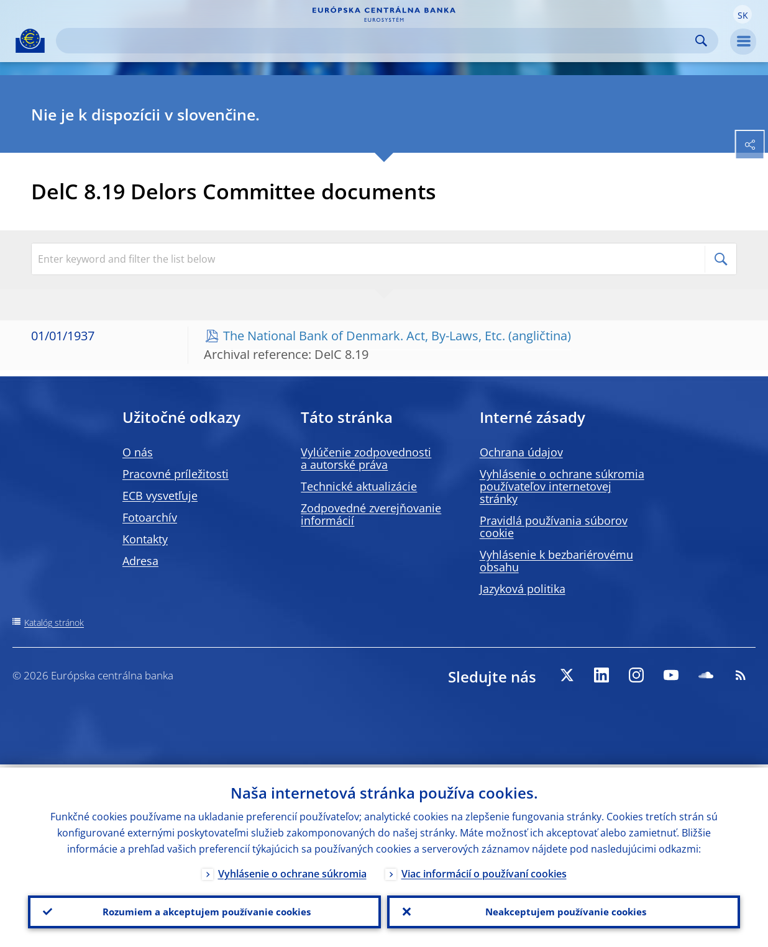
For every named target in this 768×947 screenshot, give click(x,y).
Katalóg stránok (54, 622)
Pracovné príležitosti (175, 473)
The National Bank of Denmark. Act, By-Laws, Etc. (364, 335)
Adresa (140, 560)
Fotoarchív (149, 517)
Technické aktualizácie (359, 486)
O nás (137, 452)
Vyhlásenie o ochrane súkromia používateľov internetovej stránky (562, 486)
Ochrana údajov (521, 452)
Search (701, 41)
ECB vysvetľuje (160, 495)
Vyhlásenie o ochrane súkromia (292, 870)
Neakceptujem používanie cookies (564, 910)
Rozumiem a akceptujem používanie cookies (204, 910)
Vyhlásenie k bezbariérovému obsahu (556, 560)
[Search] (377, 41)
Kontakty (145, 539)
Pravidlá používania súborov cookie (554, 526)
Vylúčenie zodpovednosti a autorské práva (366, 458)
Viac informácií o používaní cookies (484, 870)
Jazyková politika (522, 588)
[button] (742, 14)
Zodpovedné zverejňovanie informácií (371, 514)
